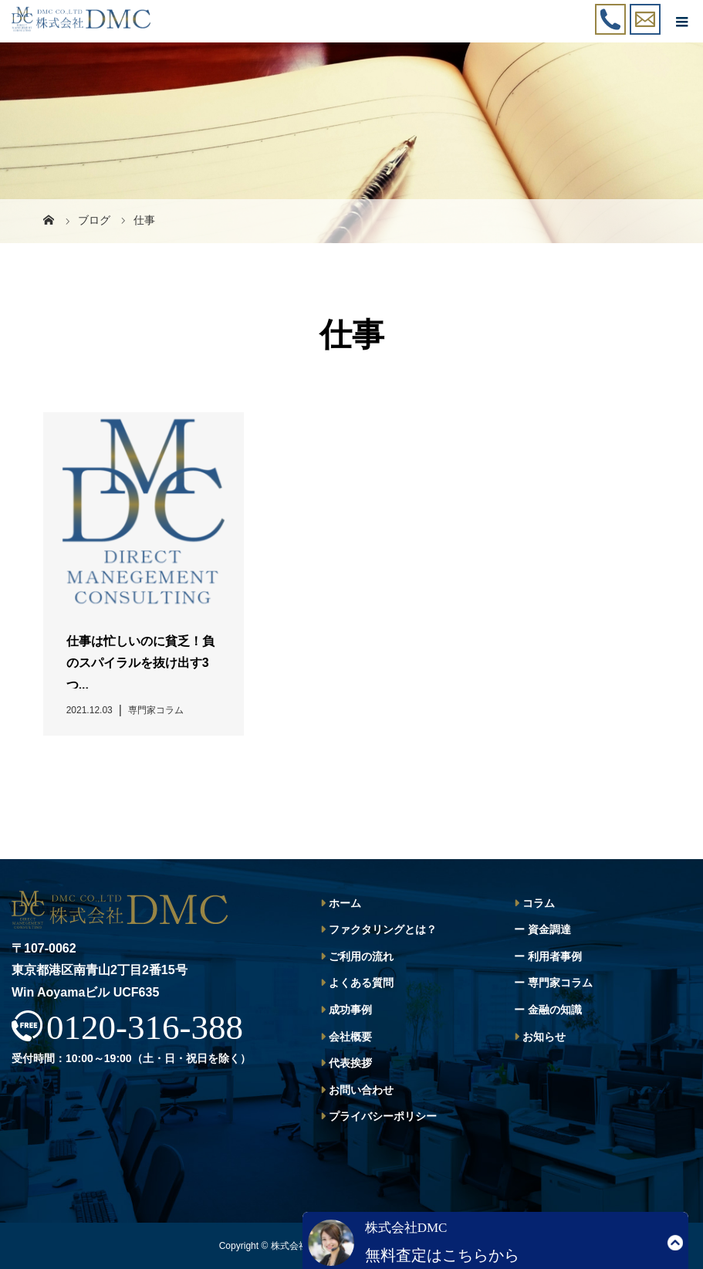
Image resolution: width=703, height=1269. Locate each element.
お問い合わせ (361, 1090)
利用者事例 (555, 956)
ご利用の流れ (361, 956)
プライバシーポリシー (383, 1116)
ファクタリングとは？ (383, 929)
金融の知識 (555, 1009)
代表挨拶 (350, 1063)
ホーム (345, 903)
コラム (538, 903)
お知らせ (544, 1036)
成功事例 (350, 1009)
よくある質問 (361, 982)
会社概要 (350, 1036)
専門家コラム (560, 982)
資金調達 (549, 929)
